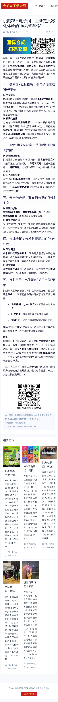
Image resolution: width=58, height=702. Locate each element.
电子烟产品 (10, 32)
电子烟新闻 (40, 6)
